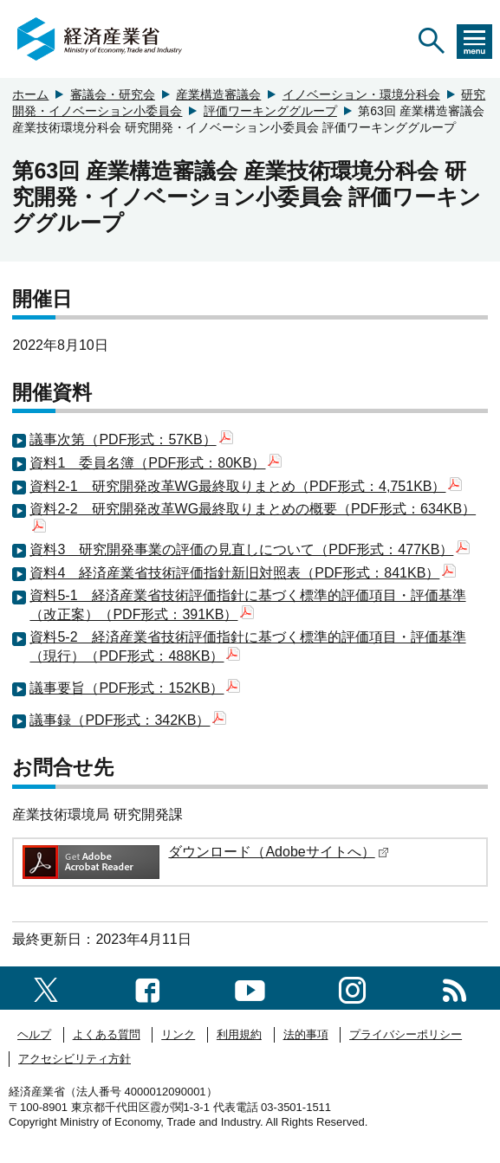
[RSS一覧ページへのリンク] (454, 988)
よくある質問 (106, 1034)
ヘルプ (34, 1034)
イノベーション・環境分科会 (361, 94)
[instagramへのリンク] (352, 988)
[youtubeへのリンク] (250, 988)
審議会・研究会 (112, 94)
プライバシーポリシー (405, 1034)
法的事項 (305, 1034)
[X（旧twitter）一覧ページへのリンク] (46, 988)
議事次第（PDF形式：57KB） (130, 439)
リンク (178, 1034)
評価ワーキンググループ (270, 111)
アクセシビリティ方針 (74, 1058)
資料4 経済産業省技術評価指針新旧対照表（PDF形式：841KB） (242, 572)
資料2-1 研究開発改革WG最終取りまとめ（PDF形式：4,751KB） (245, 486)
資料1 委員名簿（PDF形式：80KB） (155, 463)
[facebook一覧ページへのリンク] (148, 988)
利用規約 (239, 1034)
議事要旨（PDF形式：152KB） (134, 688)
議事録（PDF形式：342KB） (127, 720)
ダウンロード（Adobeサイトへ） (278, 851)
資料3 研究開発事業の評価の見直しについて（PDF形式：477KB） (249, 549)
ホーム (30, 94)
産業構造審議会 (218, 94)
